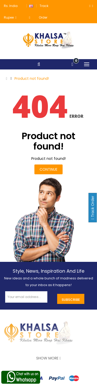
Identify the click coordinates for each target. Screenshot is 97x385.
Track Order (92, 207)
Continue (48, 169)
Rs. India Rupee (11, 12)
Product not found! (31, 78)
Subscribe (71, 299)
